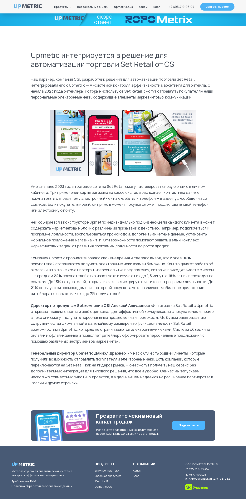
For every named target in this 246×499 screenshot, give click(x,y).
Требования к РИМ (24, 481)
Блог (156, 7)
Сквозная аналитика (108, 476)
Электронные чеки (107, 470)
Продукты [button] (61, 7)
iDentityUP (101, 481)
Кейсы (143, 7)
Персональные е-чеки (92, 7)
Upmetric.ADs (123, 7)
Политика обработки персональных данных (42, 486)
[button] (217, 7)
